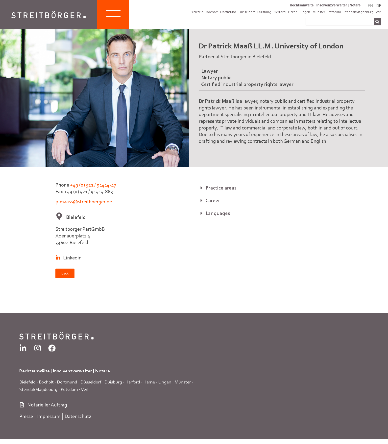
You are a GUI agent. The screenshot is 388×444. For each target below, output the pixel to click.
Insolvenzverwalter (331, 5)
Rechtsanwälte (302, 5)
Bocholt (212, 12)
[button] (264, 188)
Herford (280, 12)
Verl (378, 12)
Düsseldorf (247, 12)
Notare (355, 5)
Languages (217, 213)
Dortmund (228, 12)
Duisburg (264, 12)
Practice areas (221, 188)
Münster (182, 382)
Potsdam (69, 389)
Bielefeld (197, 12)
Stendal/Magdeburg (38, 389)
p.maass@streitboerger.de (83, 201)
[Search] (377, 21)
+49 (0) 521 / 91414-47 (93, 185)
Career (212, 200)
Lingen (164, 382)
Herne (149, 382)
